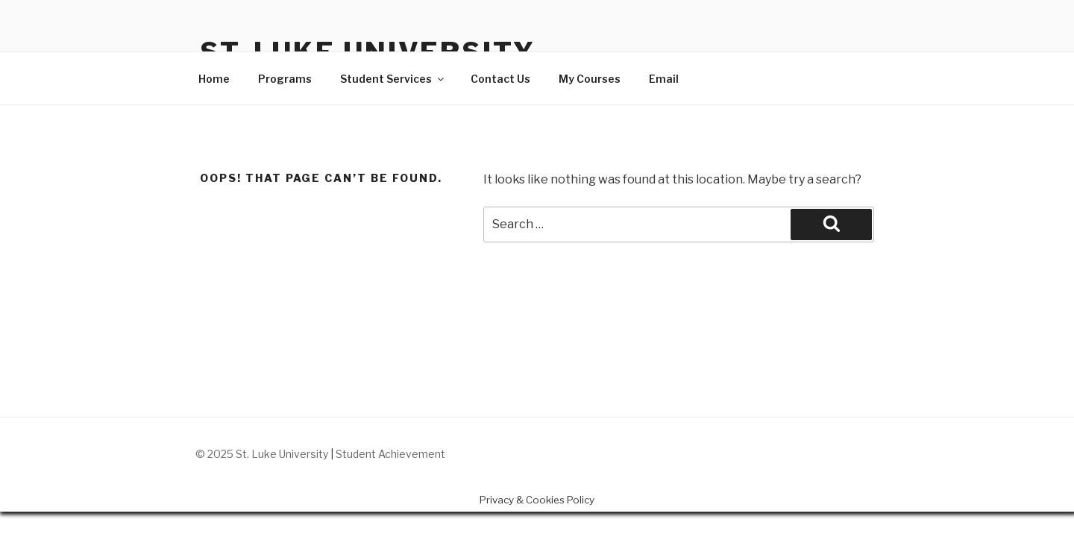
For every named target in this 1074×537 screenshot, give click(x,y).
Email (664, 78)
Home (214, 78)
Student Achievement (390, 454)
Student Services (393, 78)
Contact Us (500, 78)
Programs (285, 78)
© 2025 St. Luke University (262, 454)
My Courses (590, 78)
